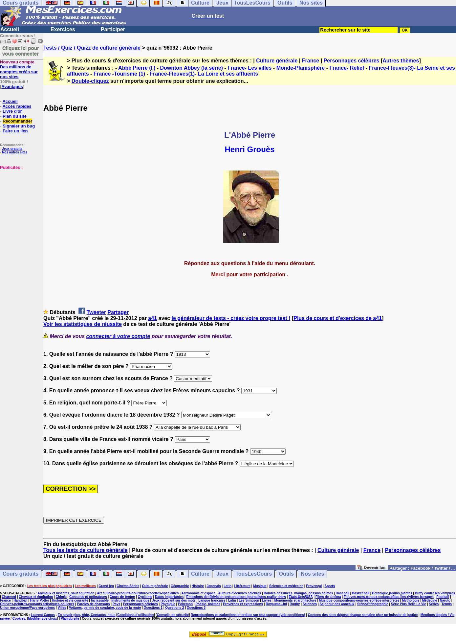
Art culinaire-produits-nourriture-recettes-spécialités (138, 593)
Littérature (242, 586)
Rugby (295, 604)
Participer (113, 29)
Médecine (429, 600)
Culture (200, 574)
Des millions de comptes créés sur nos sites (19, 69)
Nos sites (312, 574)
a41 (152, 318)
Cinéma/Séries (128, 586)
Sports (330, 586)
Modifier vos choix (42, 618)
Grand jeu (106, 586)
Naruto (445, 600)
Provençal (314, 586)
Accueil (9, 29)
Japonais (213, 586)
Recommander (17, 121)
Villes (62, 607)
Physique (168, 604)
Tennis (447, 604)
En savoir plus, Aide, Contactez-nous (87, 615)
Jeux (222, 574)
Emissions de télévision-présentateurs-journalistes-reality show (236, 597)
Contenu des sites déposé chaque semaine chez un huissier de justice (363, 615)
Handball (20, 600)
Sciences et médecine (286, 586)
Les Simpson (249, 600)
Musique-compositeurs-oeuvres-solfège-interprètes (359, 600)
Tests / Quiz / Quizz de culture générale (92, 48)
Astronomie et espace (198, 593)
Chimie (61, 597)
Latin (227, 586)
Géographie (180, 586)
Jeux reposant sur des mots (174, 600)
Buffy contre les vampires (435, 593)
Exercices (63, 29)
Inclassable (100, 600)
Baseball (342, 593)
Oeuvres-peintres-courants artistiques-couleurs (37, 604)
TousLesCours (253, 574)
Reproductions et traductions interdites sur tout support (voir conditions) (248, 615)
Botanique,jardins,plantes (392, 593)
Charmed (9, 597)
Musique (260, 586)
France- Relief (346, 68)
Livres (266, 600)
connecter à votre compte (118, 336)
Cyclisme (145, 597)
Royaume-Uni (276, 604)
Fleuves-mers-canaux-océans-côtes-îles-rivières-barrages (389, 597)
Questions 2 (174, 607)
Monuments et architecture (295, 600)
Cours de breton (122, 597)
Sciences (310, 604)
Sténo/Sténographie (372, 604)
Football (442, 597)
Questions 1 (153, 607)
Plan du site (15, 116)
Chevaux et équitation (36, 597)
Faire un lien (15, 130)
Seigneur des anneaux (336, 604)
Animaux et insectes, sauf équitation (65, 593)
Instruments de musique (130, 600)
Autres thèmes (400, 60)
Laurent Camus (43, 615)
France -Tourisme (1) (119, 74)
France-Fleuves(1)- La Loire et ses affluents (204, 74)
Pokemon (185, 604)
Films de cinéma (328, 597)
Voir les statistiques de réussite (82, 324)
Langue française (211, 600)
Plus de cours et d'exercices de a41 (337, 318)
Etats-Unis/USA (301, 597)
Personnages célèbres (352, 60)
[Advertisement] (19, 203)
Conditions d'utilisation (136, 615)
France (310, 60)
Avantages (12, 86)
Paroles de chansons (93, 604)
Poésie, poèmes (207, 604)
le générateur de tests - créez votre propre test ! (231, 318)
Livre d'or (12, 111)
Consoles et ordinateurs (88, 597)
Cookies (18, 618)
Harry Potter (39, 600)
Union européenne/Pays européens (27, 607)
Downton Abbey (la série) (191, 68)
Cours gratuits (20, 574)
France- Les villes (249, 68)
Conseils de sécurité (173, 615)
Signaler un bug (19, 126)
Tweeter (96, 312)
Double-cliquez (90, 81)
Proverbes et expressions (243, 604)
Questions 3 (196, 607)
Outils (286, 574)
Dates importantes (169, 597)
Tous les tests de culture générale (85, 550)
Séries (434, 604)
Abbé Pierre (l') (136, 68)
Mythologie (411, 600)
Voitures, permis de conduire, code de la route (105, 607)
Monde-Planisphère (300, 68)
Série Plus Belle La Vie (408, 604)
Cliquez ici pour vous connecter (20, 50)
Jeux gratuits (12, 148)
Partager (118, 312)
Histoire (198, 586)
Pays (116, 604)
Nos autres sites (14, 152)
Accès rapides (16, 106)
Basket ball (360, 593)
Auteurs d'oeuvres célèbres (239, 593)
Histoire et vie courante (70, 600)
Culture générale (276, 60)
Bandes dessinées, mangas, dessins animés (298, 593)
